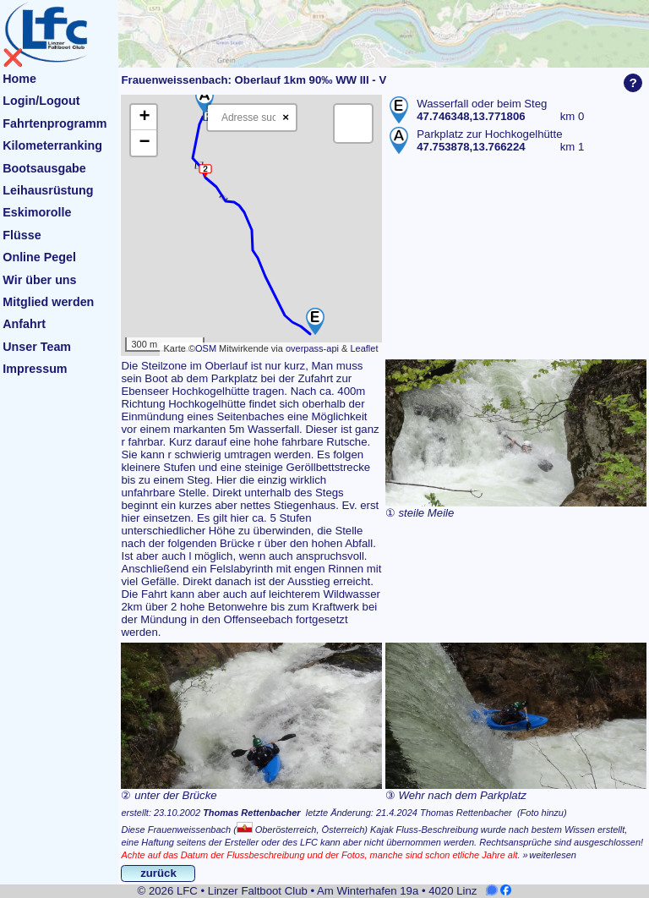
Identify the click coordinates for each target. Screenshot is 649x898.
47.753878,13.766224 (471, 146)
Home (19, 78)
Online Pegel (39, 257)
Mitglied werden (48, 302)
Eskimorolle (37, 212)
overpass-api (312, 348)
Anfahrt (24, 324)
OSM (205, 348)
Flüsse (22, 235)
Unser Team (37, 346)
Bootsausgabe (44, 168)
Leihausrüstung (48, 190)
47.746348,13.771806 (471, 116)
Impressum (35, 368)
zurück (158, 873)
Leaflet (364, 348)
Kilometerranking (52, 145)
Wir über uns (39, 280)
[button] (315, 321)
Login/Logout (41, 100)
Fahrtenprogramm (54, 123)
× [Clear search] (285, 117)
